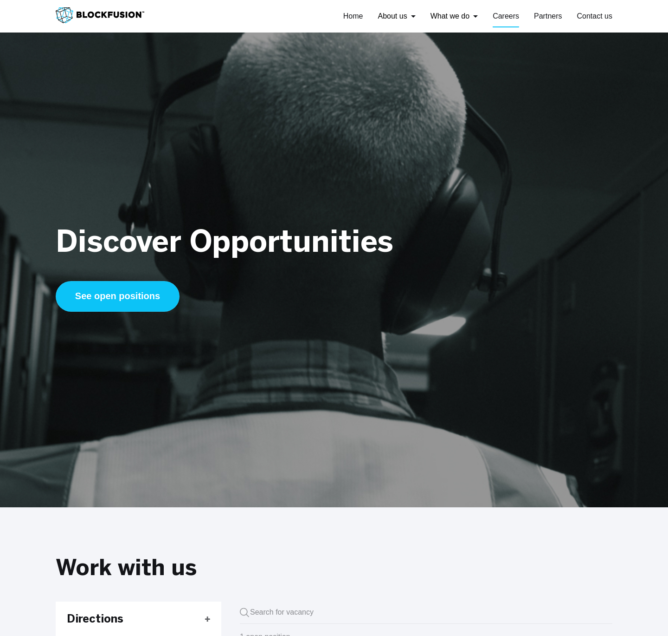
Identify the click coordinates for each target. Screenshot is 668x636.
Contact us (594, 16)
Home (353, 16)
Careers (506, 16)
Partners (548, 16)
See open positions (117, 296)
